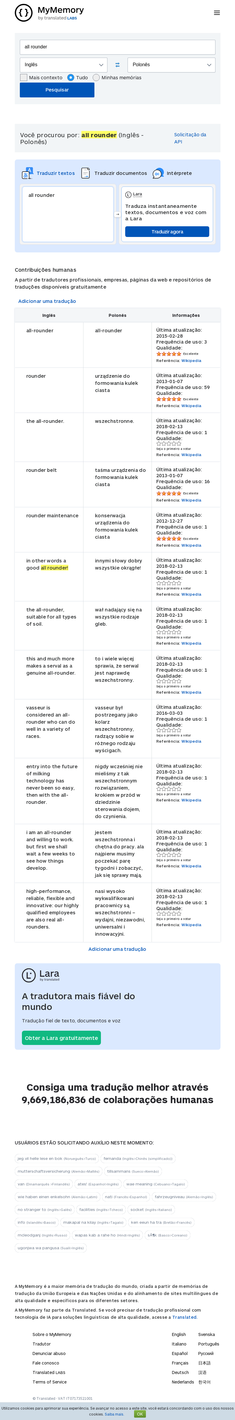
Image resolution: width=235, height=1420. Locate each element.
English (179, 1334)
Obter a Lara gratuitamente (61, 1038)
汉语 (202, 1372)
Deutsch (180, 1372)
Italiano (179, 1343)
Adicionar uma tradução (47, 301)
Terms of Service (50, 1381)
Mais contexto (41, 77)
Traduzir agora (167, 231)
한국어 (204, 1381)
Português (208, 1343)
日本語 (204, 1362)
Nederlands (183, 1381)
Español (180, 1353)
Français (180, 1362)
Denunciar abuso (49, 1353)
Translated (49, 1372)
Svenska (206, 1334)
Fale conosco (46, 1362)
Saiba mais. (114, 1414)
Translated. (185, 1317)
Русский (206, 1353)
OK (140, 1413)
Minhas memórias (117, 77)
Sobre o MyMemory (52, 1334)
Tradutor (42, 1343)
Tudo (77, 77)
